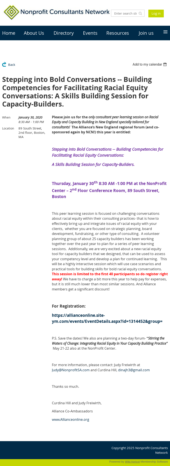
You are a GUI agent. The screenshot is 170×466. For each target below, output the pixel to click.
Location (8, 128)
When (6, 117)
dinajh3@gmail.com (134, 370)
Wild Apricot (132, 461)
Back (11, 64)
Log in (156, 13)
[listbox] (150, 64)
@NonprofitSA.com (71, 370)
